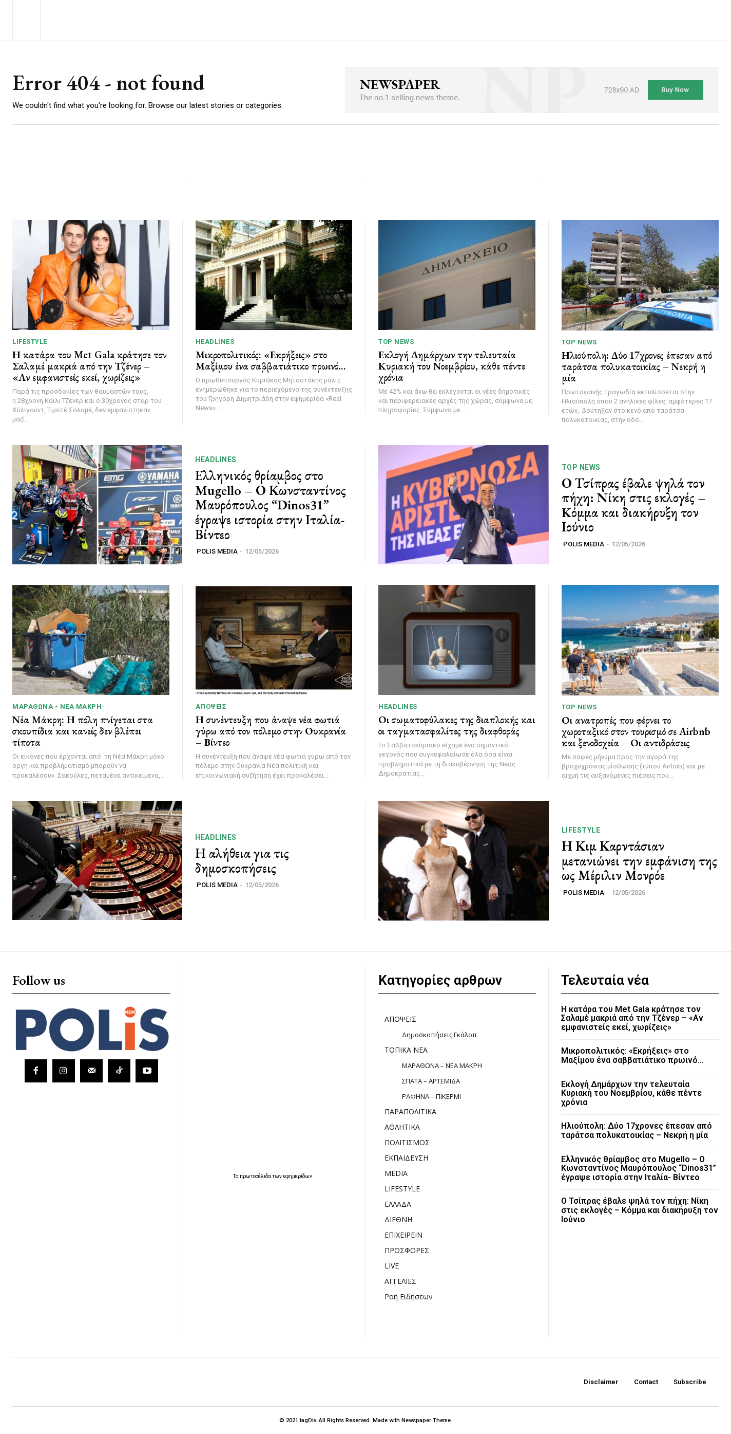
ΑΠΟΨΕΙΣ (211, 706)
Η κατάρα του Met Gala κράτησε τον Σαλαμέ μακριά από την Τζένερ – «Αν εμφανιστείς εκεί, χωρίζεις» (89, 366)
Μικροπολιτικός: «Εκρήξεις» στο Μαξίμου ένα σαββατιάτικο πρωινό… (270, 360)
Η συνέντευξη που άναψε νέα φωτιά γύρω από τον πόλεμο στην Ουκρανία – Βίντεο (271, 731)
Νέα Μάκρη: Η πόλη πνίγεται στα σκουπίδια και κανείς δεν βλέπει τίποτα (82, 731)
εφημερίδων (297, 1176)
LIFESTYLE (29, 341)
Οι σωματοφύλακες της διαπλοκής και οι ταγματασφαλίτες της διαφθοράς (456, 725)
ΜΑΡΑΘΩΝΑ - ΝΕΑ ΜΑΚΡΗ (57, 706)
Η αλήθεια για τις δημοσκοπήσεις (242, 860)
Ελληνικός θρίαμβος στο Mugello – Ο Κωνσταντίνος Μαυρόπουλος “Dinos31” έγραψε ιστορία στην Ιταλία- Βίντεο (270, 505)
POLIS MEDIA (217, 551)
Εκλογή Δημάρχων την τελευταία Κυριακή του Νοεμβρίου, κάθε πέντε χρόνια (451, 366)
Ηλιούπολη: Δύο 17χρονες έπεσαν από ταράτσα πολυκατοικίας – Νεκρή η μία (637, 366)
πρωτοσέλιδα (256, 1176)
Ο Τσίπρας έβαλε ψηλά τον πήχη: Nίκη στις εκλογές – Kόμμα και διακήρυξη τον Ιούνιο (634, 505)
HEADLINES (215, 341)
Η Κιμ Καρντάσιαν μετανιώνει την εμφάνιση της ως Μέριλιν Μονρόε (639, 860)
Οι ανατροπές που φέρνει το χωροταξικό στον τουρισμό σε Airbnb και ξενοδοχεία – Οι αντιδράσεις (636, 731)
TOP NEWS (396, 341)
